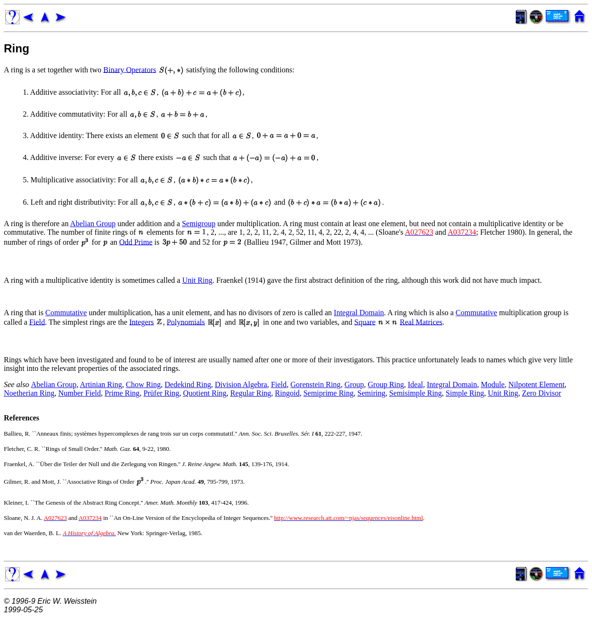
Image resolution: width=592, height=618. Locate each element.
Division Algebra (241, 384)
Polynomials (186, 322)
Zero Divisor (541, 393)
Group (354, 384)
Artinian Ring (101, 384)
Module (493, 384)
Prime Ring (122, 393)
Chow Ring (143, 384)
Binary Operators (129, 69)
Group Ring (386, 384)
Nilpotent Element (537, 384)
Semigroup (198, 223)
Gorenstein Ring (315, 384)
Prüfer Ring (161, 393)
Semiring (371, 393)
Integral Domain (359, 313)
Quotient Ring (204, 393)
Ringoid (287, 393)
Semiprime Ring (328, 393)
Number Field (79, 393)
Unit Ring (197, 280)
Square (364, 322)
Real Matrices (421, 322)
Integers (141, 322)
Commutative (66, 313)
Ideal (415, 384)
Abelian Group (93, 223)
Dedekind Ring (187, 384)
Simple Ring (465, 393)
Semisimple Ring (415, 393)
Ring (16, 48)
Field (37, 322)
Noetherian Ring (29, 393)
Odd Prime (136, 242)
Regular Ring (250, 393)
